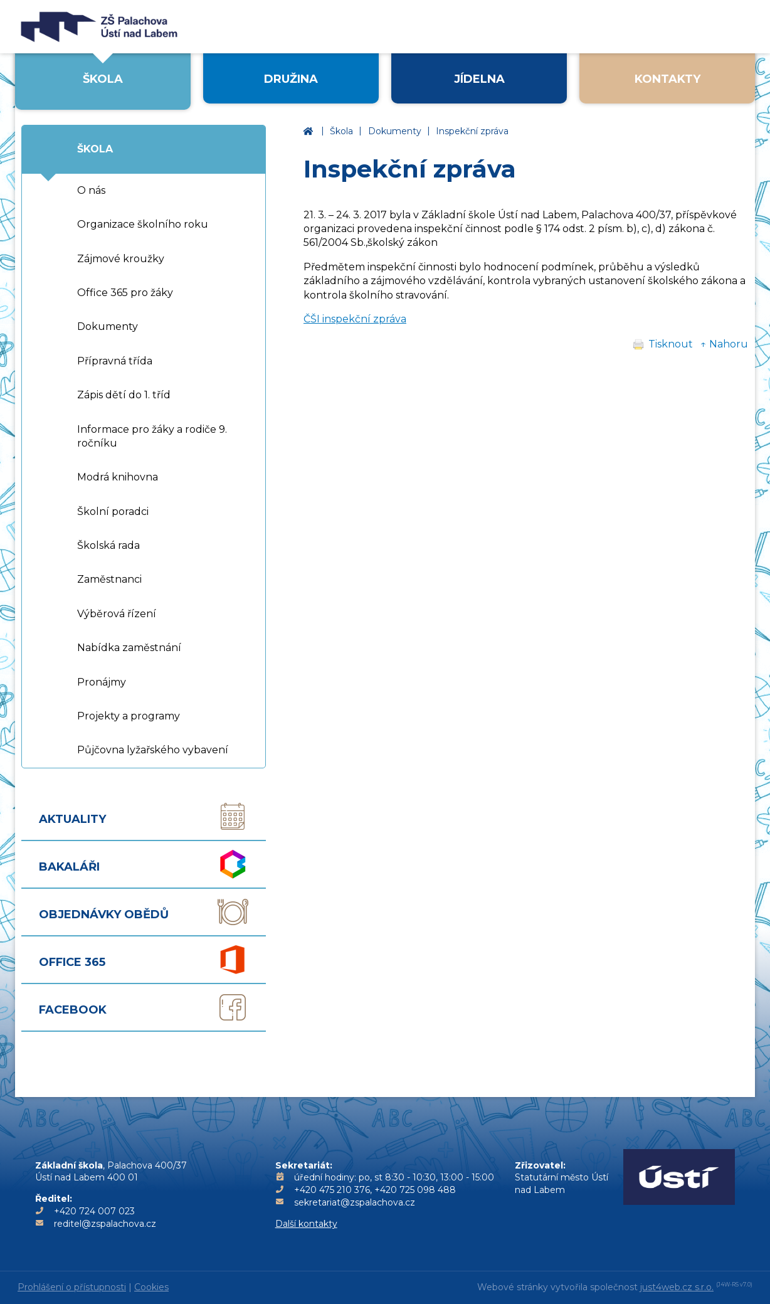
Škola (341, 131)
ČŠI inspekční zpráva (354, 319)
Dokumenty (394, 131)
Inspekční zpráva (472, 131)
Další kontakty (306, 1223)
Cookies (151, 1287)
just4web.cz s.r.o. (677, 1287)
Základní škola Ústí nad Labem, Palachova (310, 131)
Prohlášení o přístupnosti (72, 1287)
